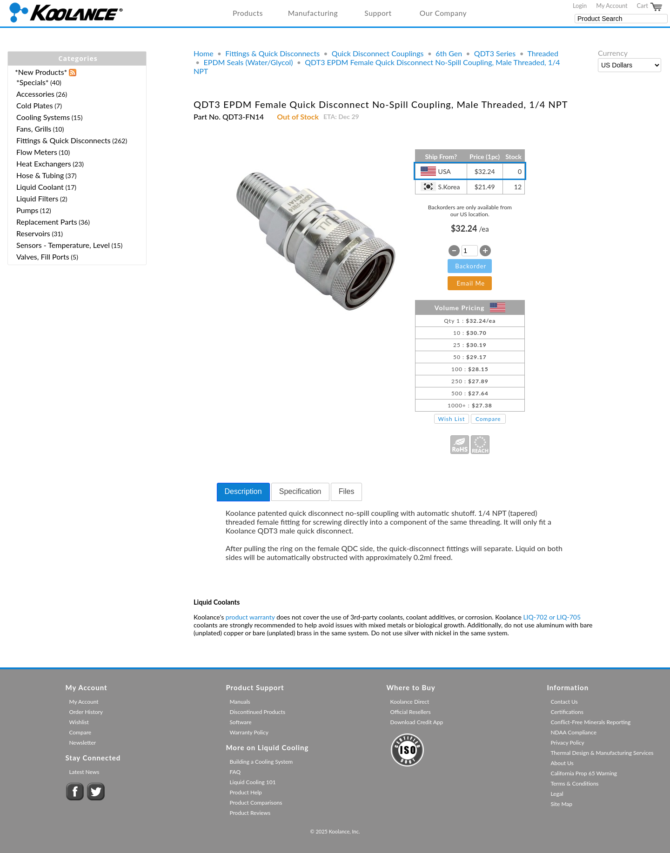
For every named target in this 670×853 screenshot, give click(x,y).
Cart (650, 7)
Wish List (451, 418)
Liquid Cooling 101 (252, 782)
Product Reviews (249, 812)
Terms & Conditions (574, 783)
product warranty (250, 617)
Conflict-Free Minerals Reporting (590, 722)
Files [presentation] (347, 491)
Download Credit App (416, 722)
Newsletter (82, 742)
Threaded (542, 53)
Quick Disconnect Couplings (378, 53)
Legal (556, 793)
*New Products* (41, 71)
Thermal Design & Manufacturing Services (601, 752)
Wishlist (78, 722)
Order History (86, 711)
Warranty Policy (248, 732)
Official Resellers (410, 711)
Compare (488, 418)
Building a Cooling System (261, 761)
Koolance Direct (409, 701)
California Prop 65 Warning (583, 773)
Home (204, 53)
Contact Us (563, 701)
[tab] (243, 492)
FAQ (235, 771)
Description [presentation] (243, 491)
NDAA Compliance (573, 732)
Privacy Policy (567, 742)
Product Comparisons (255, 802)
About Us (561, 763)
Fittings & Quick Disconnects (272, 53)
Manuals (239, 701)
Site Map (561, 803)
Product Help (245, 792)
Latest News (84, 771)
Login (580, 5)
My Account (611, 5)
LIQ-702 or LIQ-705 (552, 617)
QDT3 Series (495, 53)
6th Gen (449, 53)
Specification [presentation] (300, 491)
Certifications (566, 711)
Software (240, 722)
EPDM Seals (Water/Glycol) (248, 62)
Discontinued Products (257, 711)
